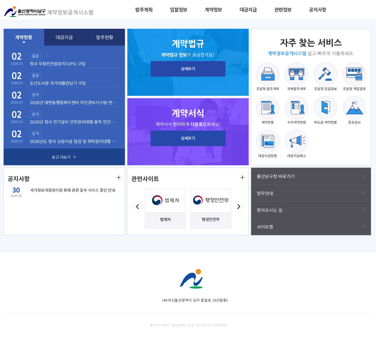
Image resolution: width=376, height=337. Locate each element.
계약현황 (23, 37)
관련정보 (283, 9)
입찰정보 (178, 9)
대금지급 (248, 9)
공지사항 (317, 9)
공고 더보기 (64, 157)
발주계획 (144, 9)
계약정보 (213, 9)
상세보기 (188, 69)
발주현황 (104, 37)
